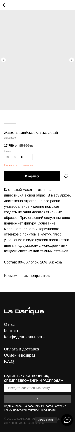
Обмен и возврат (19, 355)
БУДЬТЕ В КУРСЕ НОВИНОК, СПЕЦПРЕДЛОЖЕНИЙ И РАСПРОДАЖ (33, 378)
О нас (9, 324)
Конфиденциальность (24, 337)
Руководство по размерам (18, 165)
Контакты (12, 330)
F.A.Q (9, 361)
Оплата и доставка (21, 349)
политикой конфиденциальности (34, 410)
